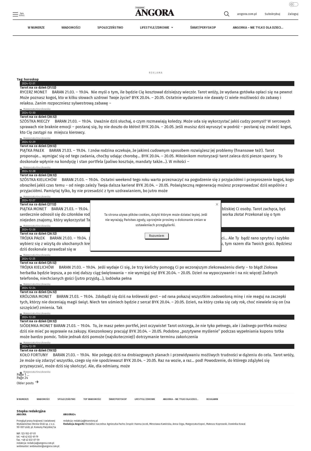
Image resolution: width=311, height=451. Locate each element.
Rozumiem (156, 236)
